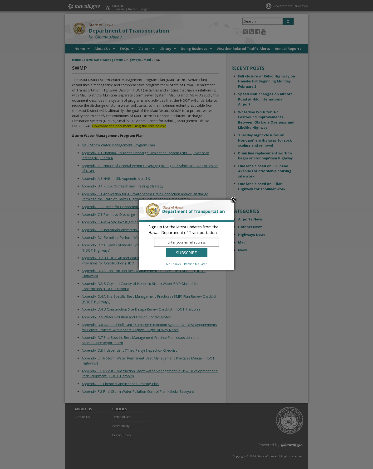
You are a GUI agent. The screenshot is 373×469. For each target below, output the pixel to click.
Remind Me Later (195, 264)
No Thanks (173, 264)
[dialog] (186, 235)
